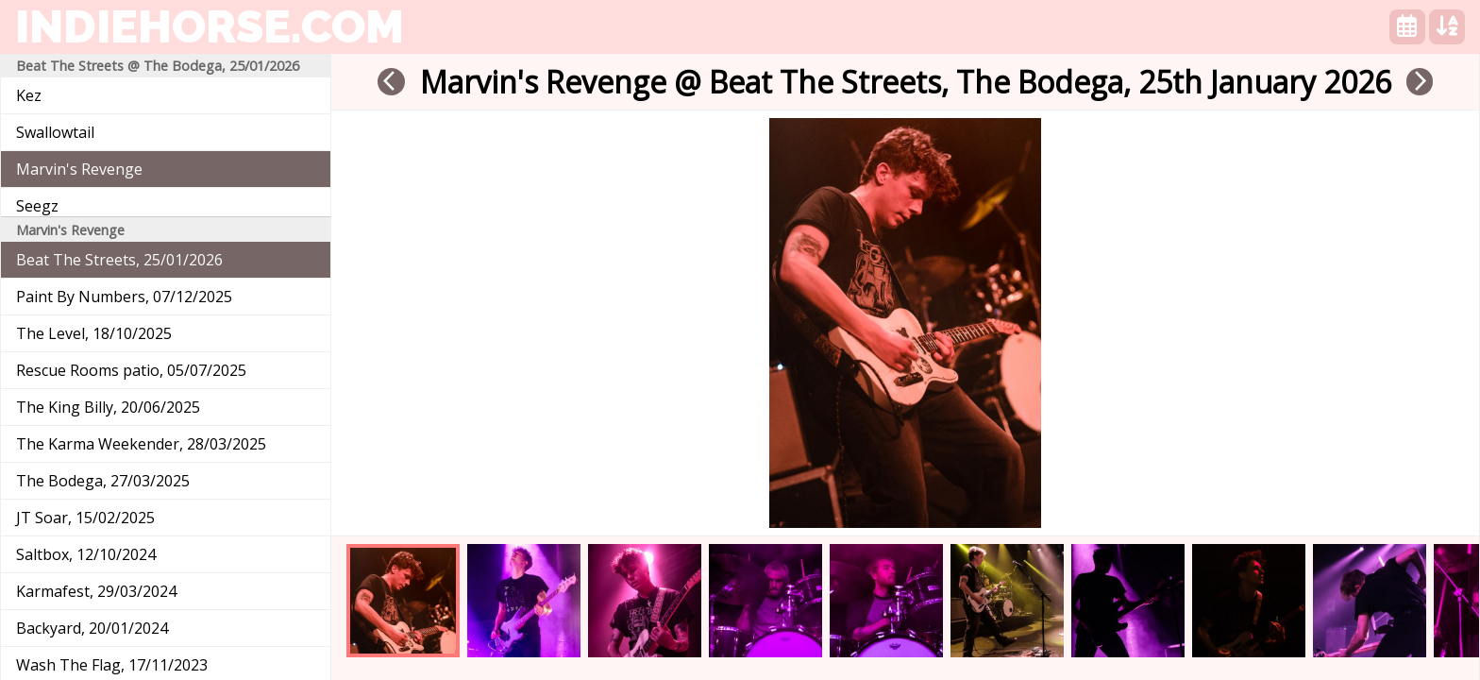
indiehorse (209, 26)
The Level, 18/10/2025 (94, 333)
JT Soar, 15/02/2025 (85, 517)
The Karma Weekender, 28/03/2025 (141, 444)
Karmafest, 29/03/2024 (96, 591)
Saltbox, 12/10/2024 (86, 554)
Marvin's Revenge (79, 169)
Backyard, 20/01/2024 (92, 628)
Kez (29, 95)
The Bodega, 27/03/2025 (103, 480)
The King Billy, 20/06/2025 (108, 407)
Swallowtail (55, 132)
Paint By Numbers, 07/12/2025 (124, 296)
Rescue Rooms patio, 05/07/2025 (131, 370)
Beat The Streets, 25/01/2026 (119, 259)
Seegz (37, 206)
